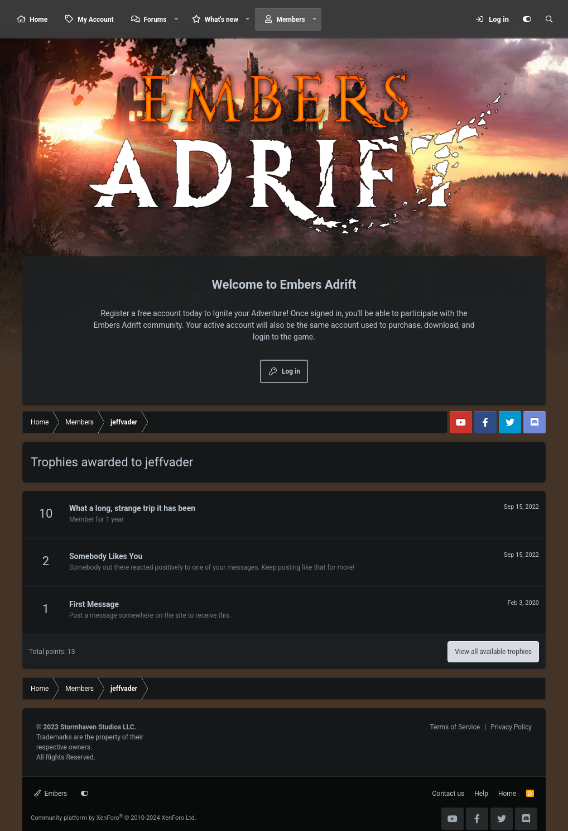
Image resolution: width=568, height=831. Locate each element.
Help (481, 793)
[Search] (549, 19)
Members (291, 19)
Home (38, 19)
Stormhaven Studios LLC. (98, 727)
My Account (95, 19)
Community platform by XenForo (113, 818)
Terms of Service (455, 727)
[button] (175, 19)
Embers (50, 793)
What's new (221, 19)
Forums (155, 19)
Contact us (448, 793)
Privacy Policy (511, 727)
